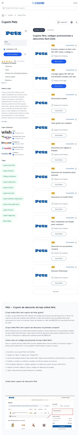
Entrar (75, 3)
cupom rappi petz (9, 215)
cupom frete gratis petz (11, 204)
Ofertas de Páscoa (9, 176)
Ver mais (55, 291)
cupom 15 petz (8, 187)
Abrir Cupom (59, 61)
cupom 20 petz (8, 171)
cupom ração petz (9, 182)
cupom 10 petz (8, 210)
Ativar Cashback (12, 54)
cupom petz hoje (9, 165)
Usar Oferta (59, 110)
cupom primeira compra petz (12, 198)
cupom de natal (8, 193)
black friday (7, 221)
